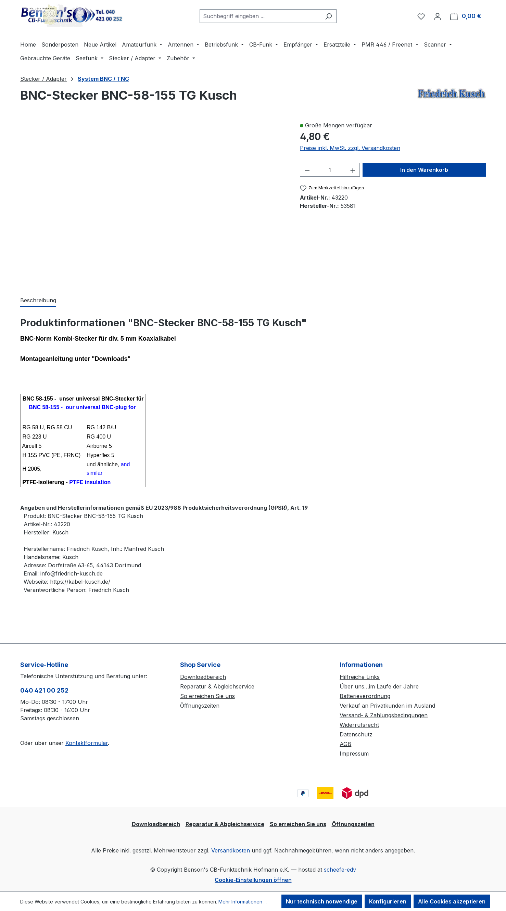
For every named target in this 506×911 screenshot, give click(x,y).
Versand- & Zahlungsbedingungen (384, 715)
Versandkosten (230, 850)
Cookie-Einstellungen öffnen (253, 879)
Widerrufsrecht (359, 724)
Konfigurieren (387, 901)
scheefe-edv (340, 869)
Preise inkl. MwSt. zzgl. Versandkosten (350, 147)
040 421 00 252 (44, 690)
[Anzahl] (330, 170)
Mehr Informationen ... (242, 901)
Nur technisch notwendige (321, 901)
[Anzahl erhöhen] (353, 170)
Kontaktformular (86, 742)
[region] (153, 201)
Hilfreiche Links (360, 676)
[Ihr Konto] (437, 16)
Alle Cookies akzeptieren (451, 901)
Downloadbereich (203, 676)
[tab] (38, 300)
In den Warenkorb (424, 169)
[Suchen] (328, 16)
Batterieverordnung (365, 696)
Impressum (354, 753)
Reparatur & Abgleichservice (217, 686)
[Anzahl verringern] (307, 170)
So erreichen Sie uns (207, 696)
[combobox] (260, 16)
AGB (345, 744)
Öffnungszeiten (199, 705)
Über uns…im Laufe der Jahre (379, 686)
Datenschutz (356, 734)
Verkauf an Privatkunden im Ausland (387, 705)
